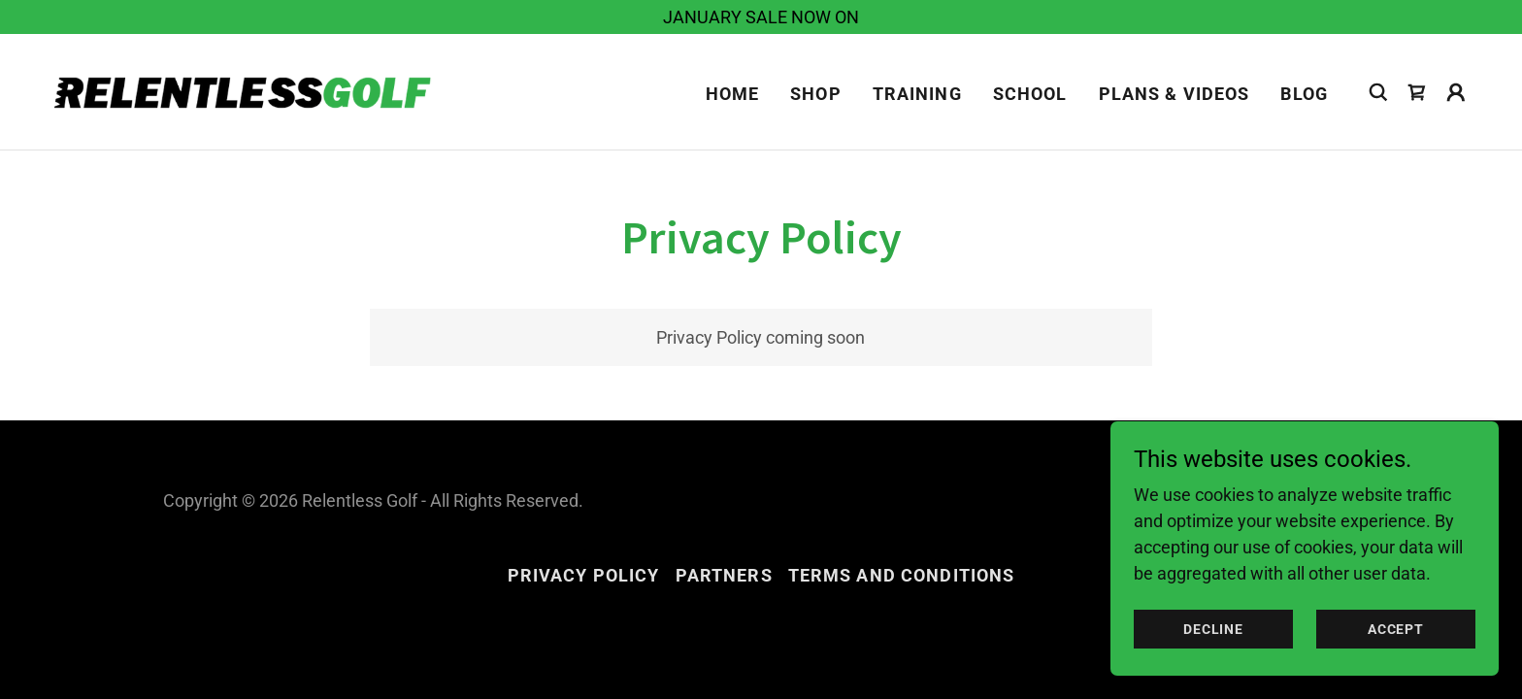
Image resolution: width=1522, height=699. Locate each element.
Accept (1396, 629)
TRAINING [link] (917, 93)
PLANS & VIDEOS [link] (1174, 93)
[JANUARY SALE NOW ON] (761, 17)
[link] (247, 90)
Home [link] (733, 93)
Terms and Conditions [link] (901, 575)
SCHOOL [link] (1030, 93)
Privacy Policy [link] (584, 575)
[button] (1456, 92)
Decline (1213, 629)
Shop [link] (816, 93)
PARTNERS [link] (724, 575)
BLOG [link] (1304, 93)
